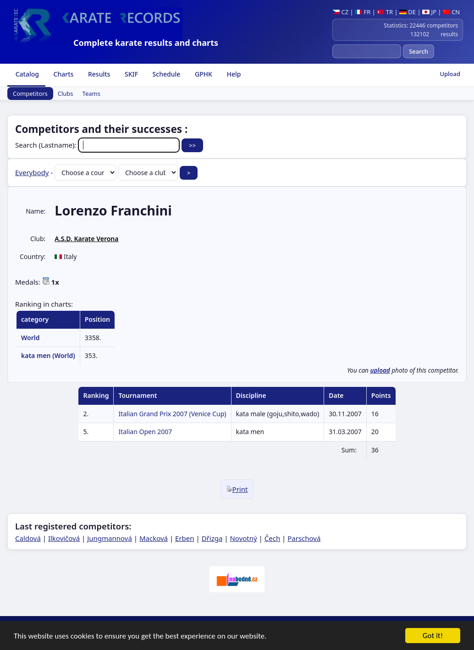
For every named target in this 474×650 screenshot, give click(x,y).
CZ (340, 12)
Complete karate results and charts (145, 42)
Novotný (243, 538)
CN (451, 12)
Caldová (28, 538)
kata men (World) (48, 355)
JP (429, 12)
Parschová (303, 538)
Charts (62, 74)
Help (233, 74)
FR (362, 12)
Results (98, 74)
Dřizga (212, 538)
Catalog (26, 74)
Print (237, 489)
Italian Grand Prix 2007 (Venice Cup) (172, 413)
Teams (91, 93)
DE (407, 12)
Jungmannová (109, 538)
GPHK (202, 74)
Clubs (65, 93)
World (30, 337)
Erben (184, 538)
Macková (153, 538)
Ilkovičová (64, 538)
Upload (450, 74)
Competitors (30, 93)
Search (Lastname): (98, 144)
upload (380, 370)
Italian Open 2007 (145, 431)
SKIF (130, 74)
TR (385, 12)
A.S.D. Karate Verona (86, 238)
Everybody (32, 172)
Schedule (165, 74)
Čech (272, 538)
